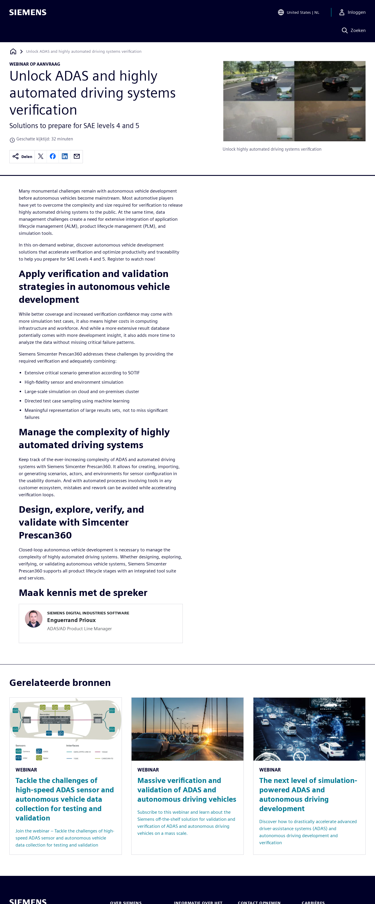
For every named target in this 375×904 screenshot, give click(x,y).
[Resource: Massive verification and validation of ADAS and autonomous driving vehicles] (187, 776)
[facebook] (53, 156)
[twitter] (41, 156)
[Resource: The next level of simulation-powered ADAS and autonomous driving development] (309, 776)
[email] (77, 156)
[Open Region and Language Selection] (298, 13)
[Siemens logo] (27, 13)
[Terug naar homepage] (13, 51)
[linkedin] (65, 156)
